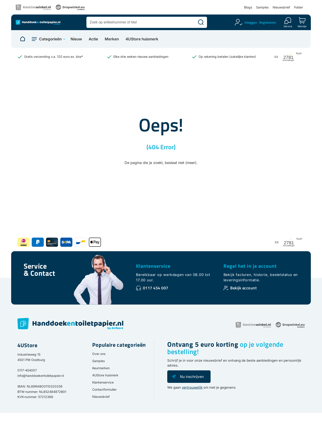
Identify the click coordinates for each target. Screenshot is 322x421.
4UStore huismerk (141, 39)
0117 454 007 (155, 288)
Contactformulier (104, 389)
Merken (112, 39)
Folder (298, 7)
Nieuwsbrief (281, 7)
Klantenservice (153, 266)
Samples (262, 7)
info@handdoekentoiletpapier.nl (40, 375)
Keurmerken (101, 368)
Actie (93, 39)
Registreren (267, 22)
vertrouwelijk (192, 387)
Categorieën (50, 39)
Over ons (98, 354)
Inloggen (251, 22)
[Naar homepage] (22, 39)
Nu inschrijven (192, 376)
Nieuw (76, 39)
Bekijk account (243, 288)
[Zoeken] (201, 22)
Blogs (248, 7)
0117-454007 (27, 370)
